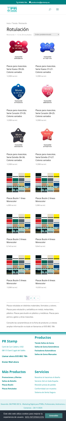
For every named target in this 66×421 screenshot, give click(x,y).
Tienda (14, 23)
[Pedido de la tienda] (46, 34)
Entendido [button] (53, 416)
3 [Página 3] (34, 298)
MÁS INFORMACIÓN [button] (34, 417)
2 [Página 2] (31, 298)
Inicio (9, 23)
